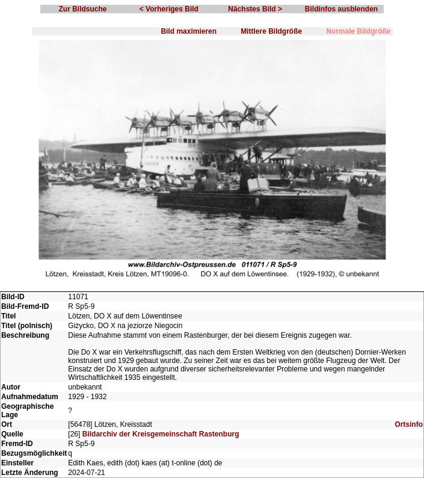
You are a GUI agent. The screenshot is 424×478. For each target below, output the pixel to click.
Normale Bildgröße (358, 31)
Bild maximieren (189, 31)
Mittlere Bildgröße (271, 31)
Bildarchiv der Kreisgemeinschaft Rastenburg (160, 434)
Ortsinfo (409, 424)
